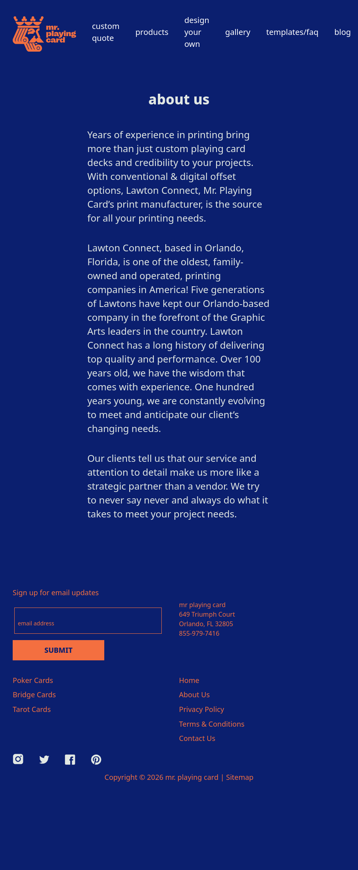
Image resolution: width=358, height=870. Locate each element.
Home (189, 680)
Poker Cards (33, 680)
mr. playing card (191, 777)
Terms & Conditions (212, 724)
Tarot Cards (32, 709)
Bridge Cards (34, 694)
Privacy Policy (201, 709)
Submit (58, 650)
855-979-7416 (199, 633)
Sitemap (239, 777)
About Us (194, 694)
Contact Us (197, 738)
